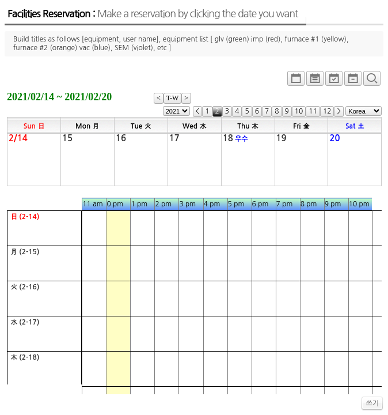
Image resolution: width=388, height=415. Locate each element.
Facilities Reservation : (152, 14)
